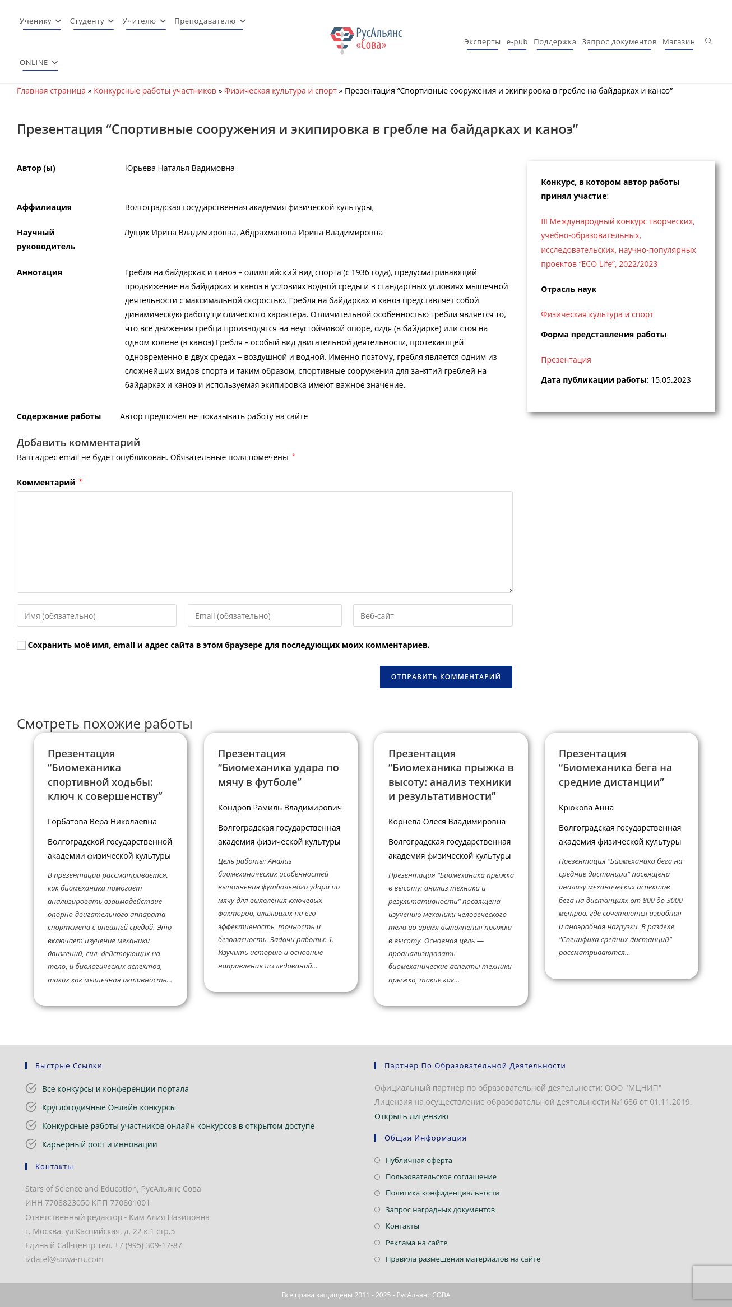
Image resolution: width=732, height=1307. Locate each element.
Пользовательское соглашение (441, 1176)
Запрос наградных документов (440, 1209)
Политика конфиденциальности (442, 1193)
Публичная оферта (419, 1160)
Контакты (402, 1226)
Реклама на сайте (417, 1243)
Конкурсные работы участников (155, 90)
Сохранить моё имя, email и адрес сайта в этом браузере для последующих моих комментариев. (229, 644)
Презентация (566, 359)
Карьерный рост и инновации (99, 1144)
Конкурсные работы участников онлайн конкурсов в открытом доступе (178, 1125)
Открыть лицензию (411, 1116)
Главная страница (51, 90)
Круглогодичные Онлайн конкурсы (109, 1107)
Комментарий (49, 482)
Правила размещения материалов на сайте (463, 1259)
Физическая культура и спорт (280, 90)
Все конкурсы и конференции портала (115, 1088)
